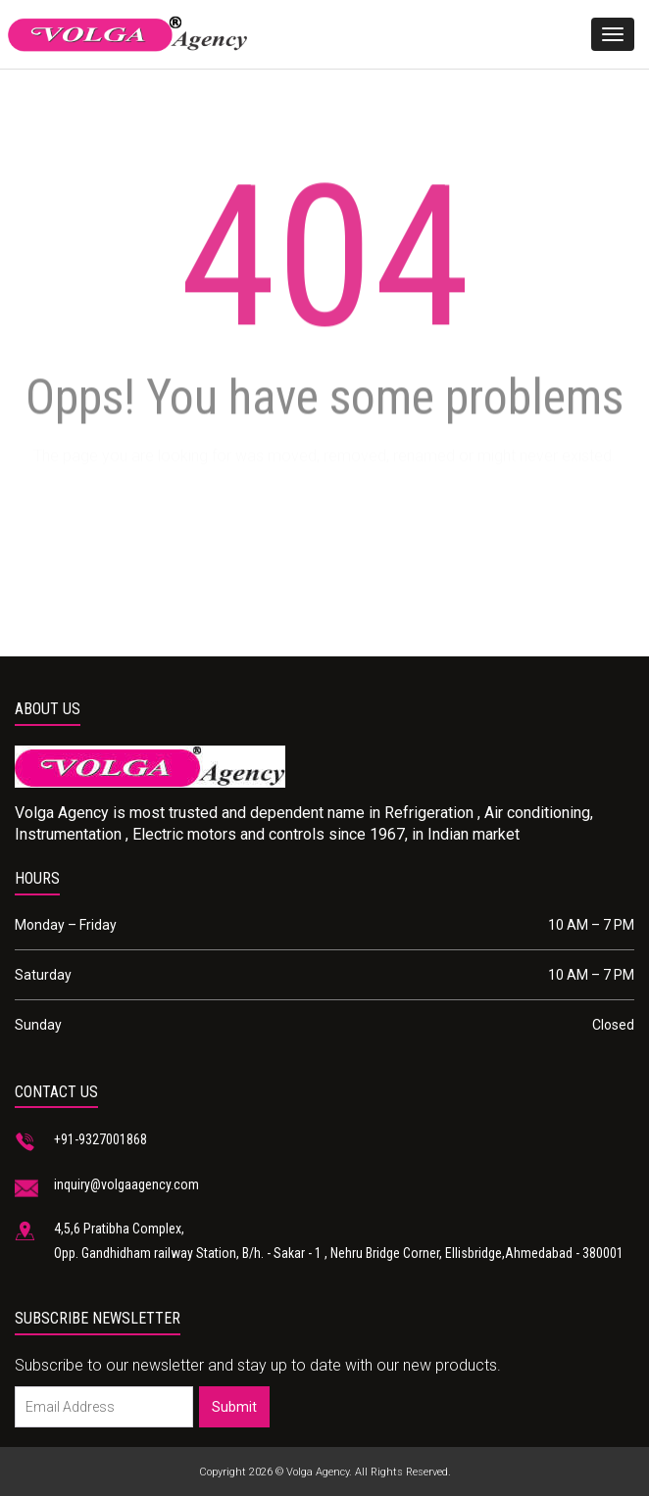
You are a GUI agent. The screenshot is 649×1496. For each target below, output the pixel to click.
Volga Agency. (319, 1472)
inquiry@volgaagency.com (126, 1184)
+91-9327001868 (100, 1139)
